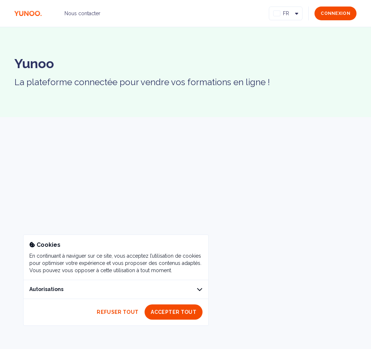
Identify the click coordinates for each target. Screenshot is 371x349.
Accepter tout (173, 312)
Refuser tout (117, 312)
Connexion (335, 13)
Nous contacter (82, 13)
